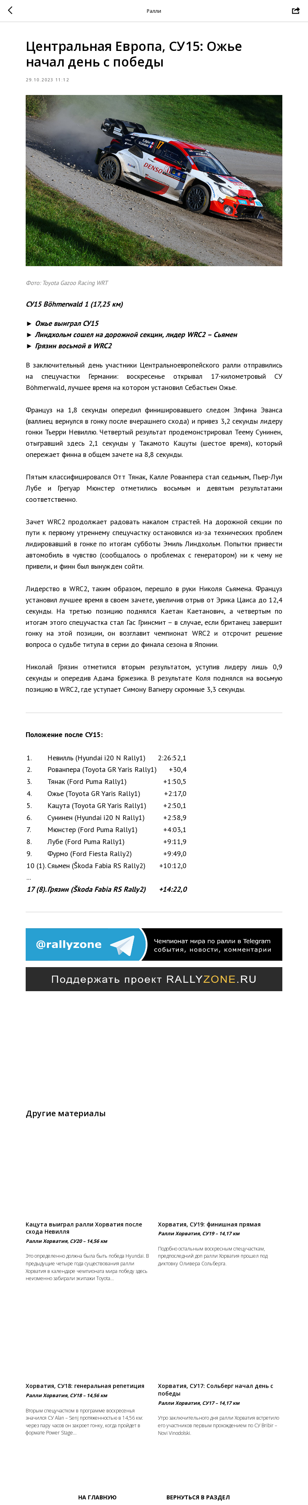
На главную (97, 1497)
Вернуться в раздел (198, 1497)
